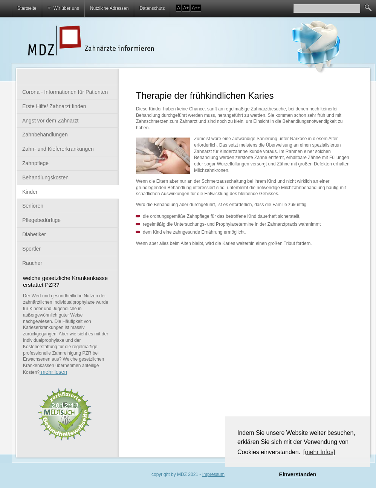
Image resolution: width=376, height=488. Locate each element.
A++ (196, 8)
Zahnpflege (35, 163)
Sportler (31, 249)
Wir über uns (66, 8)
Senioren (32, 206)
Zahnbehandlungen (45, 135)
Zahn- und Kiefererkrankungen (58, 149)
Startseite (27, 8)
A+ (186, 8)
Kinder (29, 192)
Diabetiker (34, 234)
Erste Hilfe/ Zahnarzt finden (54, 106)
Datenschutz (152, 8)
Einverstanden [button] (297, 474)
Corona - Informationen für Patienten (65, 92)
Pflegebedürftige (41, 220)
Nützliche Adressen (109, 8)
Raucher (32, 263)
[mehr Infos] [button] (319, 452)
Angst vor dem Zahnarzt (50, 121)
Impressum (213, 474)
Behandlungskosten (45, 177)
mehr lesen (53, 372)
